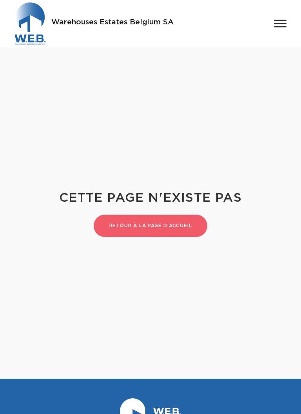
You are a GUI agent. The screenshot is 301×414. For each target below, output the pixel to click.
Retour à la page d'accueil (150, 225)
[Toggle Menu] (280, 23)
